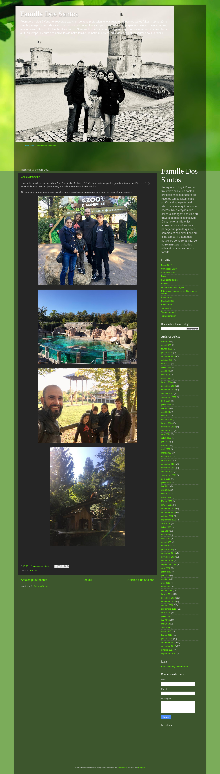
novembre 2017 (168, 646)
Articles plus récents (34, 579)
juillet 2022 (166, 438)
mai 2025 (165, 341)
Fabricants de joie (169, 280)
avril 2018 (165, 627)
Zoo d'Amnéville (30, 176)
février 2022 (166, 456)
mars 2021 (166, 497)
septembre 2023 (168, 397)
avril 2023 (165, 416)
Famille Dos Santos (49, 14)
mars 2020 (166, 542)
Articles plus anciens (140, 579)
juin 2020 (165, 531)
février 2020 (166, 546)
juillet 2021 (166, 482)
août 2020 (166, 523)
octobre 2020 (167, 516)
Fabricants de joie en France (174, 666)
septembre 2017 (168, 653)
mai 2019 (165, 579)
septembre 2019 (168, 564)
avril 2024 (165, 375)
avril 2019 (165, 583)
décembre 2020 (168, 508)
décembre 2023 (168, 386)
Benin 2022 (166, 265)
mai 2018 (165, 624)
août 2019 (166, 568)
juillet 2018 (166, 616)
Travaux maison (168, 316)
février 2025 (166, 349)
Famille (33, 570)
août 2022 (166, 434)
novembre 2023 (168, 389)
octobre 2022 (167, 430)
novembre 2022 (168, 427)
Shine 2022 (166, 305)
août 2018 (166, 612)
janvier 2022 (167, 460)
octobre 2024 (167, 360)
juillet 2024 (166, 367)
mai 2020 (165, 534)
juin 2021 (165, 486)
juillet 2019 (166, 572)
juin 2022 (165, 441)
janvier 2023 (167, 423)
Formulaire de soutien (46, 146)
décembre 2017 (168, 642)
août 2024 (166, 364)
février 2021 (166, 501)
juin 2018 (165, 620)
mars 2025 (166, 345)
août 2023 (166, 401)
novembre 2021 (168, 468)
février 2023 (166, 419)
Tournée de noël (168, 312)
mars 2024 (166, 378)
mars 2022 (166, 453)
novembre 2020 (168, 512)
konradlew (122, 768)
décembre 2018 (168, 598)
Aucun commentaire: (41, 566)
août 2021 (166, 479)
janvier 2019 (167, 594)
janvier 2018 (167, 639)
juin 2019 (165, 575)
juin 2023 (165, 408)
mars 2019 (166, 587)
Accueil (87, 579)
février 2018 (166, 635)
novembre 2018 (168, 601)
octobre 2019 (167, 560)
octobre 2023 (167, 393)
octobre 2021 (167, 471)
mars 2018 (166, 631)
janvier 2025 (167, 352)
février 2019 (166, 590)
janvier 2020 (167, 549)
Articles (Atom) (41, 586)
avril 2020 (165, 538)
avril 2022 (165, 449)
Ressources (166, 297)
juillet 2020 (166, 527)
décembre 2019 (168, 553)
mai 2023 (165, 412)
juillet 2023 (166, 404)
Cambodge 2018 (169, 269)
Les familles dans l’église (172, 287)
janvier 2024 (167, 382)
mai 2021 (165, 490)
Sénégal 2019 (167, 301)
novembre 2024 (168, 356)
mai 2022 (165, 445)
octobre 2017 (167, 650)
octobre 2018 (167, 605)
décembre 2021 (168, 464)
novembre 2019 (168, 557)
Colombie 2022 (168, 272)
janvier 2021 (167, 505)
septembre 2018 (168, 609)
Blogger (141, 768)
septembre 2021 (168, 475)
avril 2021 (165, 494)
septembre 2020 (168, 520)
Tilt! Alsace (166, 308)
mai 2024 (165, 371)
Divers (164, 276)
